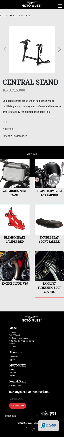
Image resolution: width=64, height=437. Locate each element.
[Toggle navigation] (60, 6)
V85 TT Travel (14, 335)
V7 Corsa (12, 347)
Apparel (12, 360)
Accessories (13, 357)
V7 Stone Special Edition (18, 338)
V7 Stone (12, 332)
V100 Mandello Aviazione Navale (21, 341)
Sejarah (12, 375)
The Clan (12, 373)
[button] (5, 49)
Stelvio (12, 344)
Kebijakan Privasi (15, 386)
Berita (11, 370)
